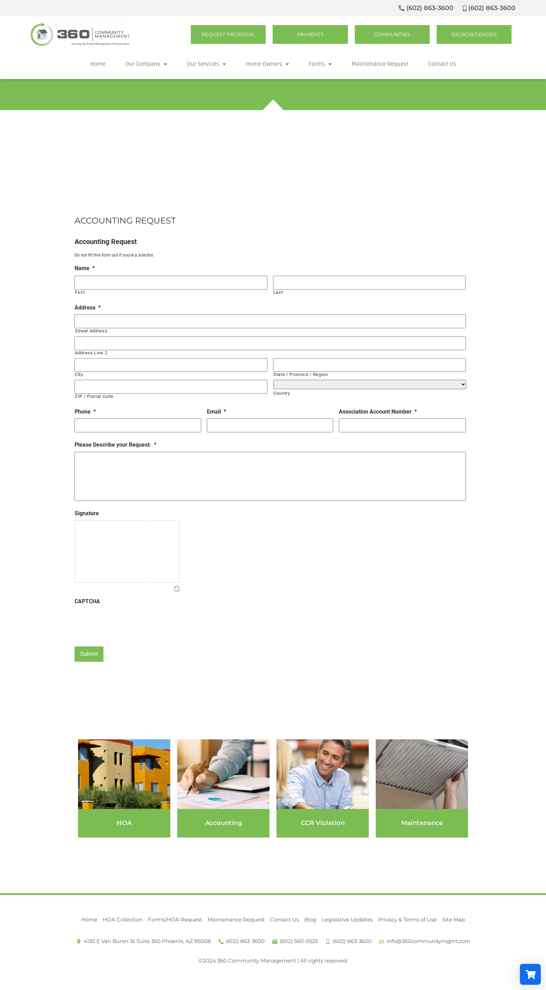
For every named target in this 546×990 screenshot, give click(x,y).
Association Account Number (378, 405)
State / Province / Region (300, 369)
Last (278, 291)
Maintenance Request (380, 64)
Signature (87, 512)
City (79, 369)
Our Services (206, 64)
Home (98, 64)
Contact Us (442, 64)
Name (85, 268)
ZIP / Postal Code (94, 389)
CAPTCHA (87, 600)
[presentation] (127, 620)
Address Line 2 (91, 348)
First (80, 291)
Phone (85, 405)
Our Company (146, 64)
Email (216, 405)
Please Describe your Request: (115, 437)
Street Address (91, 328)
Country (281, 388)
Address (88, 306)
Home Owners (267, 64)
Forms (320, 64)
